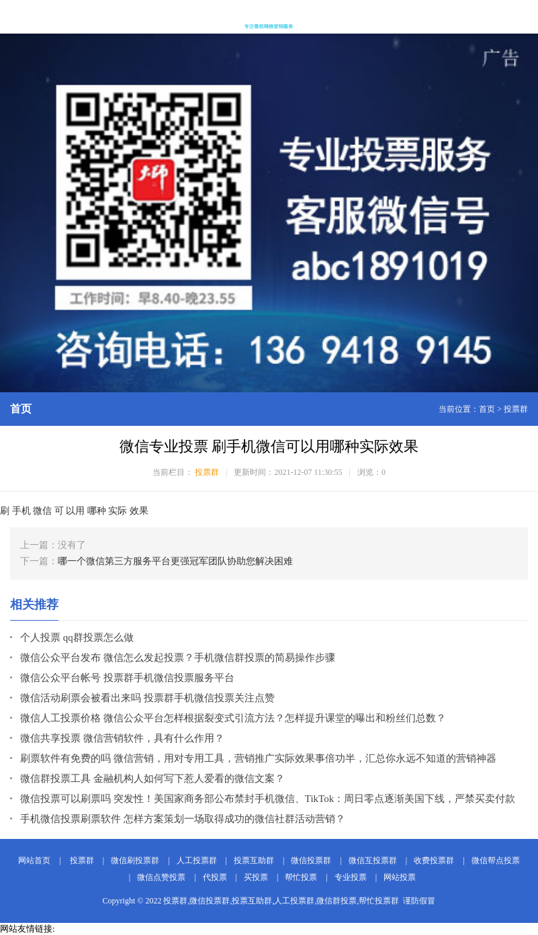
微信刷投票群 (135, 860)
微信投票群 (311, 860)
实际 (117, 511)
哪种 (96, 511)
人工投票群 (197, 860)
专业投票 (350, 877)
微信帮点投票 (496, 860)
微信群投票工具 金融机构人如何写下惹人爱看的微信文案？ (152, 778)
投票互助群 (254, 860)
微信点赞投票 (161, 877)
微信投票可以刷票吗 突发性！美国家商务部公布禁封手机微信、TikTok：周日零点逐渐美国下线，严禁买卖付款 (267, 798)
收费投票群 (434, 860)
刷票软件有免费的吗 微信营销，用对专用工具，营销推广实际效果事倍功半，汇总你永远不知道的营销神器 (258, 758)
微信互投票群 (373, 860)
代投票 (215, 877)
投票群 (516, 409)
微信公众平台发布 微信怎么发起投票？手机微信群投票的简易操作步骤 (177, 657)
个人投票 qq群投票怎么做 (77, 637)
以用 (75, 511)
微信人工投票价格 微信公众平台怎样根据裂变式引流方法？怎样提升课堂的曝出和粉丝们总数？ (233, 718)
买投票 (256, 877)
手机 (21, 511)
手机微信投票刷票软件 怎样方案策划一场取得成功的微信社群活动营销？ (182, 818)
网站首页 (34, 860)
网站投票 (400, 877)
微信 (42, 511)
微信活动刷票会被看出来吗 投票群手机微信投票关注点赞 (147, 698)
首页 (487, 409)
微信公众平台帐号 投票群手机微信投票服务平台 (127, 677)
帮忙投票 (301, 877)
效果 (139, 511)
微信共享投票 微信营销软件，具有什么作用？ (122, 738)
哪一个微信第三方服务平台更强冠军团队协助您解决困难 (175, 561)
